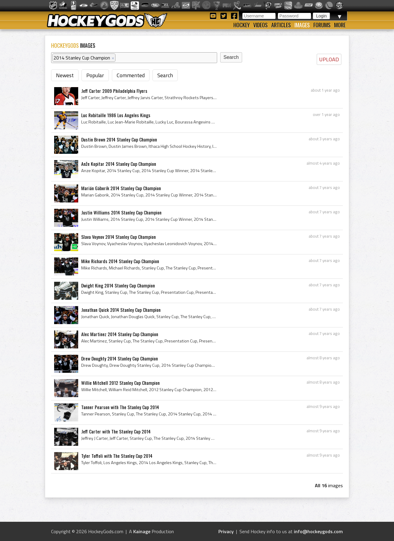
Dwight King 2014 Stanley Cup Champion (118, 285)
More (340, 25)
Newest (65, 75)
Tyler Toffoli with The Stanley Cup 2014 (116, 455)
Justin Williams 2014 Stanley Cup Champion (121, 212)
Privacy (226, 531)
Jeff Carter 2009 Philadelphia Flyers (114, 90)
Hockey (241, 25)
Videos (260, 25)
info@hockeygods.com (318, 531)
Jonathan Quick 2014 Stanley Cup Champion (121, 309)
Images (302, 25)
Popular (95, 75)
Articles (281, 25)
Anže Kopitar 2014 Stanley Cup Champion (118, 163)
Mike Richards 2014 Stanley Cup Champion (120, 261)
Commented (131, 75)
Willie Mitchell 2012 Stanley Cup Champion (120, 382)
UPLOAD (329, 59)
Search (165, 75)
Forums (322, 25)
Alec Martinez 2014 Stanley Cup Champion (119, 334)
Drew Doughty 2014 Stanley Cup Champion (119, 358)
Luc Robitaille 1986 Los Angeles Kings (115, 115)
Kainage (141, 531)
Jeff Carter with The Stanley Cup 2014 (116, 431)
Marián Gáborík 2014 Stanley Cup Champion (121, 188)
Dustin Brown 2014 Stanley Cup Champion (119, 139)
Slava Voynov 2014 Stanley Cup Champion (118, 236)
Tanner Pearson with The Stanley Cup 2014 (120, 407)
